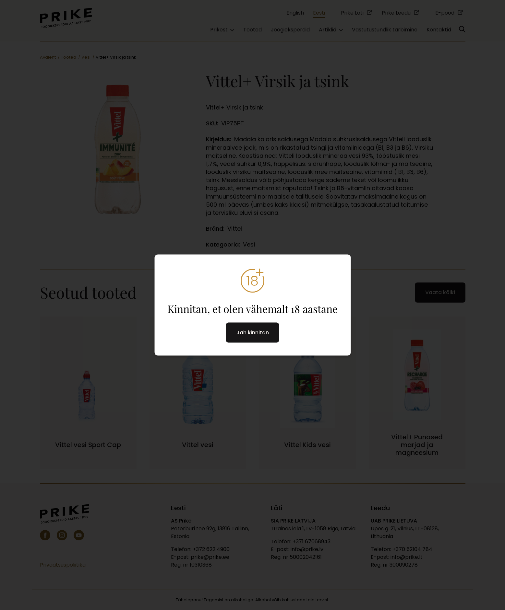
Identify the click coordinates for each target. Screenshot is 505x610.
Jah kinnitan (252, 332)
